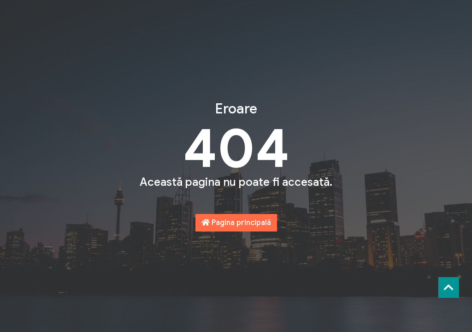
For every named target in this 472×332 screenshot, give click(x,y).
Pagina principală (236, 222)
